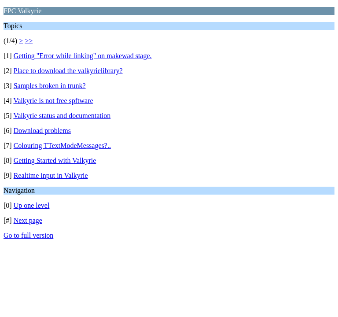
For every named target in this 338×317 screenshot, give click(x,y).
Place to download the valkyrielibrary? (68, 70)
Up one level (32, 205)
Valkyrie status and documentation (61, 115)
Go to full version (28, 235)
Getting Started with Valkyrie (55, 160)
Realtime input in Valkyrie (51, 175)
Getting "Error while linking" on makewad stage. (83, 55)
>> (29, 40)
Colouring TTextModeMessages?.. (62, 145)
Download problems (42, 130)
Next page (28, 220)
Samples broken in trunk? (50, 85)
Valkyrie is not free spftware (53, 100)
